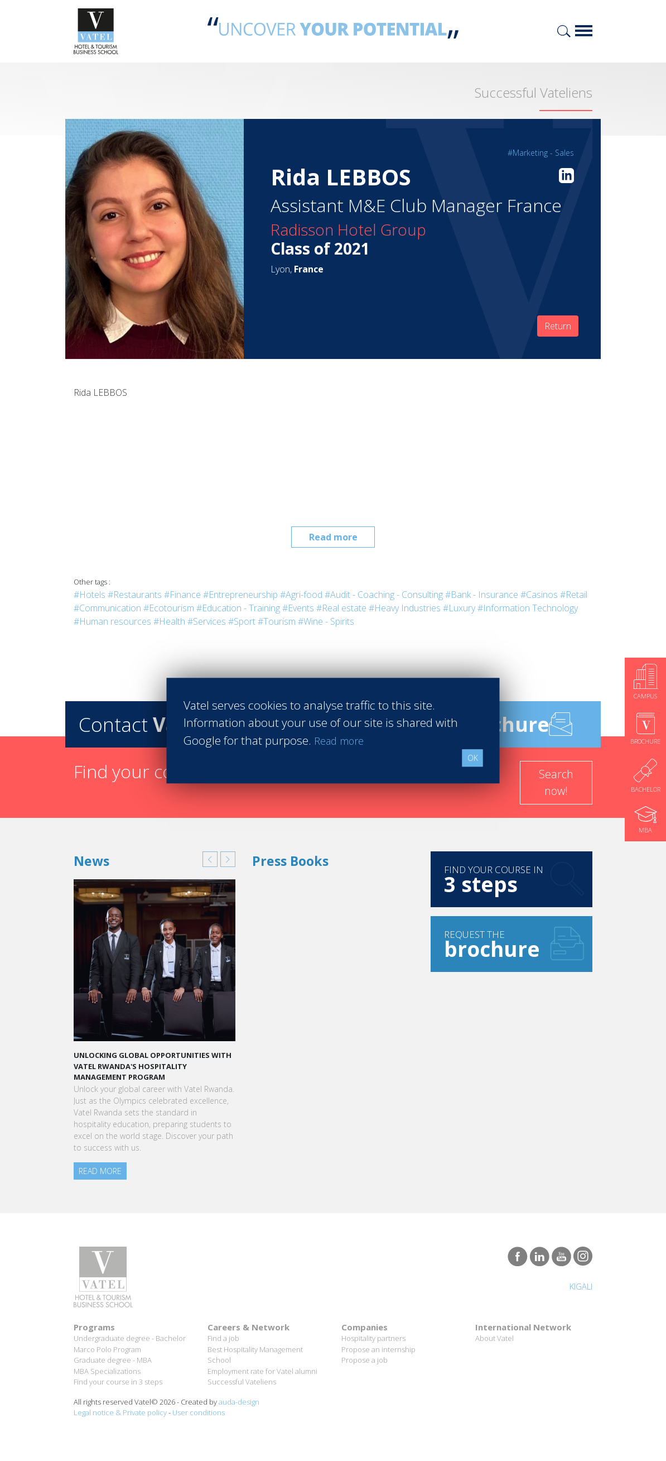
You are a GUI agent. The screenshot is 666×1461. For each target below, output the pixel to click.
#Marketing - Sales (541, 152)
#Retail (573, 594)
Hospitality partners (373, 1338)
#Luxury (459, 608)
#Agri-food (301, 594)
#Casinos (539, 594)
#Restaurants (135, 594)
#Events (298, 608)
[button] (210, 859)
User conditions (198, 1412)
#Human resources (112, 621)
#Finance (182, 594)
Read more (333, 537)
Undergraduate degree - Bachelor (130, 1338)
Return (557, 326)
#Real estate (341, 608)
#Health (169, 621)
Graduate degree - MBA (113, 1360)
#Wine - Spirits (326, 621)
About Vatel (494, 1338)
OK (472, 758)
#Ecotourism (168, 608)
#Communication (107, 608)
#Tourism (277, 621)
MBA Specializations (107, 1371)
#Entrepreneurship (240, 594)
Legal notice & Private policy (120, 1412)
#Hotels (89, 594)
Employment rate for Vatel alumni (262, 1371)
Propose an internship (378, 1349)
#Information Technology (527, 608)
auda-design (239, 1402)
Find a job (223, 1338)
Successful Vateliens (241, 1382)
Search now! (556, 782)
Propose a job (364, 1360)
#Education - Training (238, 608)
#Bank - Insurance (481, 594)
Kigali (578, 1286)
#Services (206, 621)
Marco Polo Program (107, 1349)
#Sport (241, 621)
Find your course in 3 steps (118, 1382)
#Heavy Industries (405, 608)
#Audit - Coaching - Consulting (384, 594)
